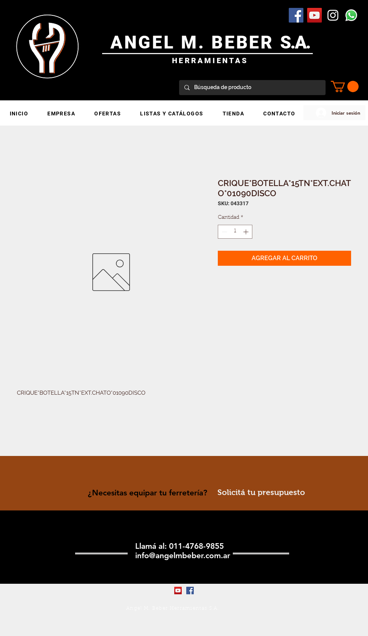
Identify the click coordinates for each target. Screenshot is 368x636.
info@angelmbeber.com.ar (182, 555)
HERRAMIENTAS (210, 60)
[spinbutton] (235, 231)
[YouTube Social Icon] (314, 15)
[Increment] (246, 231)
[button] (345, 86)
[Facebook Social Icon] (296, 15)
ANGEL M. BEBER (195, 42)
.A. (300, 42)
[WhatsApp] (351, 15)
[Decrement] (223, 231)
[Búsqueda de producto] (252, 87)
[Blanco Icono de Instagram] (333, 15)
